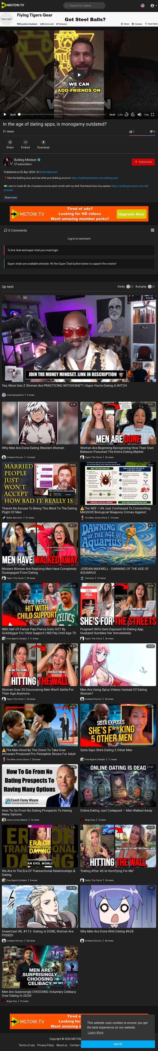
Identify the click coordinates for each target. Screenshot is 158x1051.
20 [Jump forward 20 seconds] (133, 114)
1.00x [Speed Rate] (120, 115)
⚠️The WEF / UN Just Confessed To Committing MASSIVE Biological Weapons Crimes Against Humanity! (115, 512)
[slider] (62, 114)
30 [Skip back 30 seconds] (126, 114)
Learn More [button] (96, 1032)
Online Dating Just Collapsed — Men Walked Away (116, 810)
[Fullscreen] (153, 114)
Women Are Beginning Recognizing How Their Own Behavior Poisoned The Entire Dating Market (117, 450)
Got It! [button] (118, 1044)
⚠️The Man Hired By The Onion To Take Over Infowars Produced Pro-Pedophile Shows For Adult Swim (39, 754)
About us (61, 1045)
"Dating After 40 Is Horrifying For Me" (107, 871)
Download (43, 144)
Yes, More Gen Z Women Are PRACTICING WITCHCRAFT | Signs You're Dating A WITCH (64, 385)
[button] (142, 5)
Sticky (121, 286)
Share (10, 144)
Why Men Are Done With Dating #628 (107, 931)
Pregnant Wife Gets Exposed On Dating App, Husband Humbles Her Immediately (112, 631)
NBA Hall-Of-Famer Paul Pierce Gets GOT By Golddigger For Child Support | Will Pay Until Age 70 (39, 631)
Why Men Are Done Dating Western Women (33, 448)
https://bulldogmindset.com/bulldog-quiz (95, 177)
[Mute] (139, 114)
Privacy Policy (45, 1045)
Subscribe (143, 161)
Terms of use (27, 1045)
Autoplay (140, 286)
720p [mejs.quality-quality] (146, 115)
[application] (79, 74)
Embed (25, 144)
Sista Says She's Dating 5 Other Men (106, 750)
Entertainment (49, 172)
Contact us (76, 1045)
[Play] (5, 114)
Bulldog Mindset (27, 160)
